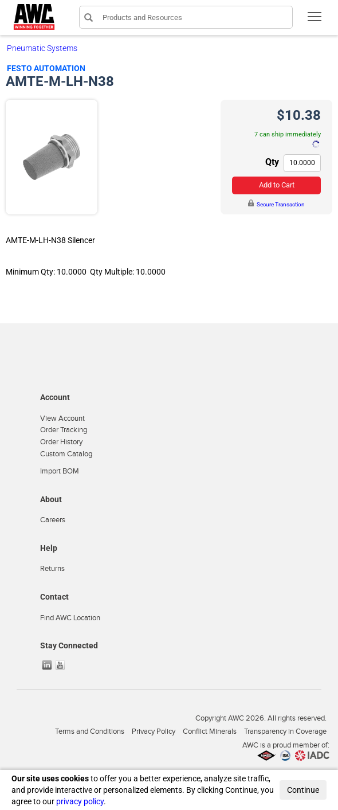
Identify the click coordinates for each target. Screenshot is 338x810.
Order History (61, 442)
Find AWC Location (70, 618)
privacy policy (80, 801)
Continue (303, 790)
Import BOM (59, 471)
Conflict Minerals (210, 731)
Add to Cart (276, 185)
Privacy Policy (153, 731)
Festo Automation (46, 68)
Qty (272, 161)
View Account (62, 418)
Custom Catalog (66, 454)
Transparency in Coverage (285, 731)
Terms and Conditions (89, 731)
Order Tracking (63, 430)
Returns (52, 568)
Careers (52, 520)
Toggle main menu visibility (315, 20)
